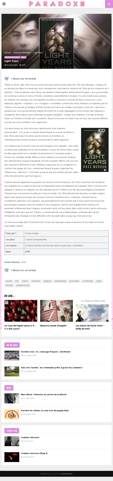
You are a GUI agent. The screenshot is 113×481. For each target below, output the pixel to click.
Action (9, 281)
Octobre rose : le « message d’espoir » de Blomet (47, 352)
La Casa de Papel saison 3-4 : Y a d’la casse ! (19, 327)
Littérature (88, 281)
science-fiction (22, 285)
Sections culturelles (12, 57)
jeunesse (47, 281)
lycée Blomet (67, 478)
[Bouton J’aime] (6, 79)
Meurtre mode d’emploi (53, 326)
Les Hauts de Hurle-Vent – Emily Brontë (90, 327)
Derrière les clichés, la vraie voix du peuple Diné (46, 412)
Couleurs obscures (32, 440)
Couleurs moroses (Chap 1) (36, 457)
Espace (25, 281)
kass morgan (60, 281)
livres (99, 281)
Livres (23, 57)
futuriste (36, 281)
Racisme (9, 285)
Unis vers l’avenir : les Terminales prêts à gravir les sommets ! (53, 368)
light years (74, 281)
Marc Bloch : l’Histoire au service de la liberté (45, 396)
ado (17, 281)
